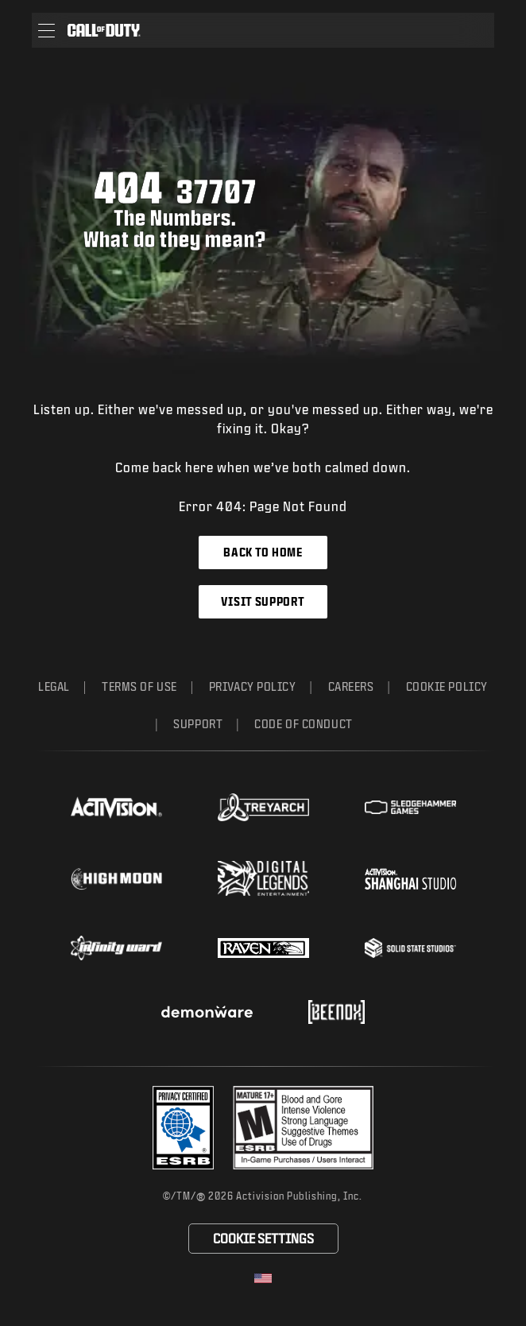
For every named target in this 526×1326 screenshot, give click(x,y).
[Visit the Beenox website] (336, 1012)
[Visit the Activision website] (116, 808)
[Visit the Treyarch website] (263, 807)
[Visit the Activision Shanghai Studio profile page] (410, 878)
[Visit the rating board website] (303, 1127)
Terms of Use (139, 686)
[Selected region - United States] (263, 1278)
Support (197, 724)
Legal (54, 686)
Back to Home (262, 552)
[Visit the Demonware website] (207, 1012)
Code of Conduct (303, 724)
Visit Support (262, 601)
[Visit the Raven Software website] (263, 948)
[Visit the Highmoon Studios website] (116, 878)
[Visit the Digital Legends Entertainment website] (263, 878)
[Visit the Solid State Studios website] (410, 948)
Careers (351, 686)
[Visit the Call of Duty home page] (104, 30)
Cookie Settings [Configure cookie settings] (263, 1238)
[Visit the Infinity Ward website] (116, 948)
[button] (46, 30)
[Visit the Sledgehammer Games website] (410, 807)
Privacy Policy (252, 686)
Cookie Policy (447, 686)
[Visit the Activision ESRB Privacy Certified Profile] (184, 1127)
